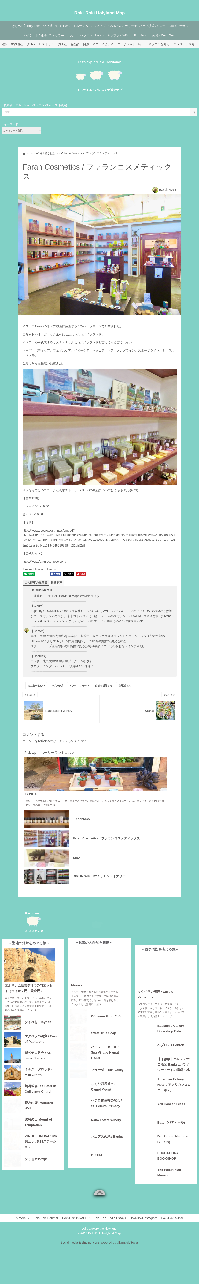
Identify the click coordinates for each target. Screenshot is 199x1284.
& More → (23, 1218)
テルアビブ (97, 26)
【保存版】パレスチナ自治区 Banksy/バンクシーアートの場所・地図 (173, 1064)
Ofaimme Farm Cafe (106, 1023)
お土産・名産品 (68, 44)
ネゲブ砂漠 (57, 686)
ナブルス (71, 35)
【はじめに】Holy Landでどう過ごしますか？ (36, 26)
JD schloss (81, 819)
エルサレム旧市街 (129, 44)
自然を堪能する (103, 686)
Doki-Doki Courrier (45, 1218)
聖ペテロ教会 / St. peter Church (38, 1064)
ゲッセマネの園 (36, 1167)
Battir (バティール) (171, 1123)
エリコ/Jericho (144, 35)
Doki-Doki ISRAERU (76, 1218)
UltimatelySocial (127, 1243)
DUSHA (31, 794)
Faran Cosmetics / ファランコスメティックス (106, 838)
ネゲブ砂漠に (56, 326)
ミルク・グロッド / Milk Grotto (38, 1080)
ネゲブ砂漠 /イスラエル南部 (162, 26)
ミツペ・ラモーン (89, 326)
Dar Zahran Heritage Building (172, 1139)
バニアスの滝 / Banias (107, 1143)
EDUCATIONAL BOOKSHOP (168, 1156)
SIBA (76, 858)
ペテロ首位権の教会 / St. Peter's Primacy (106, 1110)
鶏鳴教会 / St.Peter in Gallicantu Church (40, 1097)
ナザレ (189, 26)
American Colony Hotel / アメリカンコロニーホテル (174, 1085)
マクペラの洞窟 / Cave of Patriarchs (41, 1047)
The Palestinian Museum (169, 1172)
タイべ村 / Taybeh (38, 1030)
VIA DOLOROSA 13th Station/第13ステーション (41, 1150)
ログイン (62, 741)
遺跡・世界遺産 (12, 44)
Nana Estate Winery (106, 1127)
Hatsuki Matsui (168, 189)
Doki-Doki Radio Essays (109, 1218)
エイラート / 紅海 (30, 35)
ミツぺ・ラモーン (79, 686)
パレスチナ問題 (184, 44)
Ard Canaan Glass (171, 1104)
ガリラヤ (133, 26)
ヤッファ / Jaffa (120, 35)
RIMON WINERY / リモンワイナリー (99, 876)
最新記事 (58, 582)
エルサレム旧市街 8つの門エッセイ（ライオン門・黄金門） (29, 996)
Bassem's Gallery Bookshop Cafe (170, 1028)
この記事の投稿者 (36, 582)
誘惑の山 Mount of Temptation (38, 1130)
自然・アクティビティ (98, 44)
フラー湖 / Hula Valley (107, 1077)
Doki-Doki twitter (172, 1218)
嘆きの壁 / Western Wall (39, 1113)
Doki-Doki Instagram (143, 1218)
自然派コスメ (125, 686)
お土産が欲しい (36, 686)
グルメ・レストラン (40, 44)
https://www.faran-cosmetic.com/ (44, 561)
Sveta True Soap (103, 1040)
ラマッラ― (53, 35)
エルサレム (78, 26)
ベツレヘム (116, 26)
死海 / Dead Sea (169, 35)
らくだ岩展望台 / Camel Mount (103, 1093)
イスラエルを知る (157, 44)
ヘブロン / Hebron (93, 35)
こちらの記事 (123, 490)
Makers (76, 992)
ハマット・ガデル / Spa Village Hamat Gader (105, 1059)
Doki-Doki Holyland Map (99, 10)
